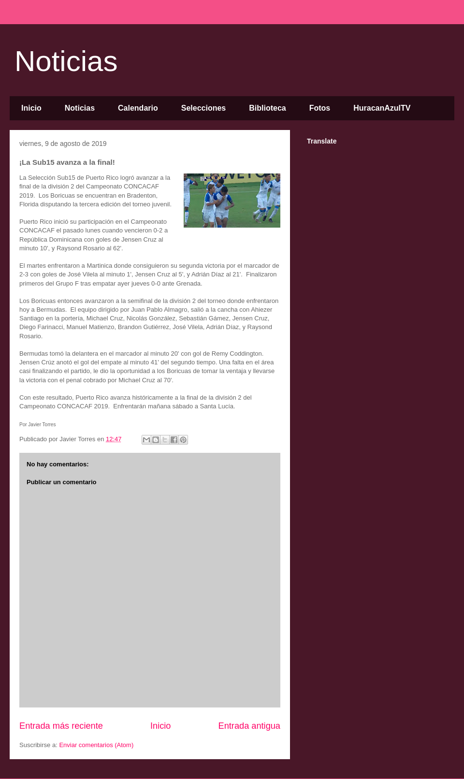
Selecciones (203, 108)
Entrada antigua (249, 726)
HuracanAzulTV (381, 108)
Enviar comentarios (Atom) (96, 745)
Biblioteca (267, 108)
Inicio (31, 108)
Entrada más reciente (61, 726)
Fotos (320, 108)
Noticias (65, 61)
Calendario (138, 108)
